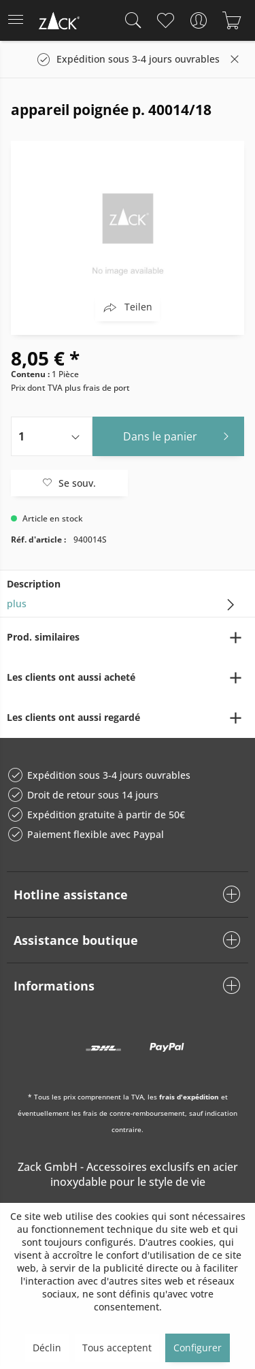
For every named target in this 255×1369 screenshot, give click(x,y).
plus (17, 603)
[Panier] (231, 20)
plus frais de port (97, 387)
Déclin (47, 1347)
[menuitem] (19, 20)
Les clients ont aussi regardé (73, 717)
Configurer (197, 1347)
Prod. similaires (43, 636)
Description (34, 583)
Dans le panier (179, 434)
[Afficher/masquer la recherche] (129, 20)
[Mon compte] (198, 20)
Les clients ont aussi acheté (71, 677)
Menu (15, 15)
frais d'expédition (189, 1096)
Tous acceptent (117, 1347)
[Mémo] (165, 20)
